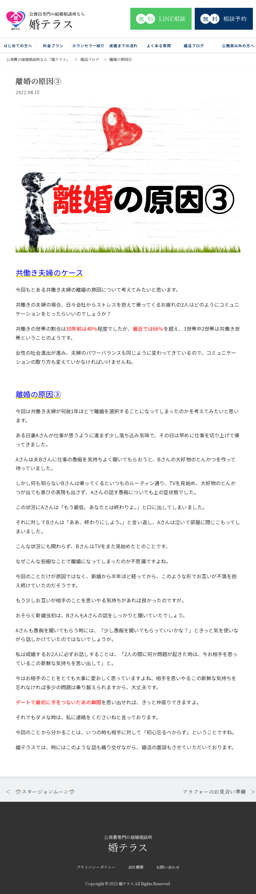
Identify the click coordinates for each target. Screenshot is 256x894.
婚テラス (128, 844)
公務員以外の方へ (238, 45)
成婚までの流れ (123, 45)
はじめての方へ (18, 45)
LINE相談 (161, 19)
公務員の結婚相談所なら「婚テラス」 (38, 59)
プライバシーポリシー (96, 867)
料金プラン (53, 45)
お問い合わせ (168, 867)
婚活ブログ (194, 45)
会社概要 (136, 867)
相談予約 (223, 19)
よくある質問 (159, 45)
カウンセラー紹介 (88, 45)
